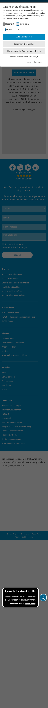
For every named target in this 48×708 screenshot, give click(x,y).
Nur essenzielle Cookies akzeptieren (24, 51)
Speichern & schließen (24, 44)
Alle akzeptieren (24, 37)
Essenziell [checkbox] (10, 24)
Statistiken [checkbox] (24, 24)
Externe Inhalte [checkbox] (12, 30)
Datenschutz (40, 62)
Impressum (29, 62)
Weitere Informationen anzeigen (24, 57)
